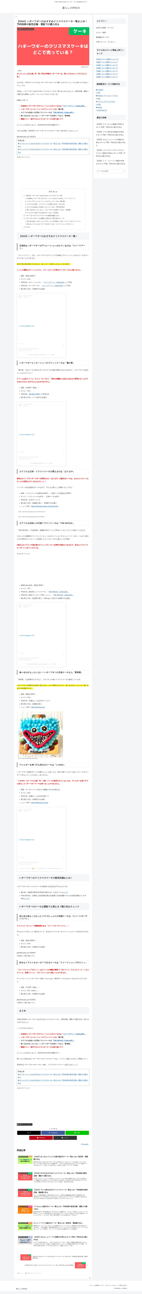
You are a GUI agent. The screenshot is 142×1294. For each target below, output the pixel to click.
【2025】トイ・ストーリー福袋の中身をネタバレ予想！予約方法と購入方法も (110, 162)
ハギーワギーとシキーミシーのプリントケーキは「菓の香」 (46, 201)
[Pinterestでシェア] (41, 1139)
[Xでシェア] (29, 1134)
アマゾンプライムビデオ (106, 101)
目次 (50, 191)
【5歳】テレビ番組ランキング (107, 77)
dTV (98, 93)
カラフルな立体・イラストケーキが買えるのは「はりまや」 (46, 204)
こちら (65, 893)
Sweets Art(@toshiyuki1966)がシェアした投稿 (41, 355)
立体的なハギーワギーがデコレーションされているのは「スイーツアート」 (51, 198)
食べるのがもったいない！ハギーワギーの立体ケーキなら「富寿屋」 (49, 210)
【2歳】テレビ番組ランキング (107, 68)
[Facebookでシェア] (53, 1134)
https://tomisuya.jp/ (38, 708)
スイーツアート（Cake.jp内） (74, 106)
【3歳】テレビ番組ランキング (107, 71)
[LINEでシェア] (77, 1134)
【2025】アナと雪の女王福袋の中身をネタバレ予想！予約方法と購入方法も (110, 133)
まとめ (27, 228)
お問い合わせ (122, 1288)
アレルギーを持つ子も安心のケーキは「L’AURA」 (43, 213)
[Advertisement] (53, 174)
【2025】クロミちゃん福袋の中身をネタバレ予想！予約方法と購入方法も (110, 125)
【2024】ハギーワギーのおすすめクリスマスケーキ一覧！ (44, 195)
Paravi (99, 107)
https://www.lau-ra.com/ (39, 804)
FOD (99, 104)
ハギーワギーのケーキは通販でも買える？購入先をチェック (44, 219)
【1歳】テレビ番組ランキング (107, 65)
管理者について (97, 1288)
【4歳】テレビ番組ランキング (107, 74)
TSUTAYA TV (102, 110)
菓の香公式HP (34, 395)
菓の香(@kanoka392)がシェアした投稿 (41, 464)
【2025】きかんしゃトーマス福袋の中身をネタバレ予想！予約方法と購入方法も (110, 142)
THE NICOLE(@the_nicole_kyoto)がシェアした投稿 (41, 665)
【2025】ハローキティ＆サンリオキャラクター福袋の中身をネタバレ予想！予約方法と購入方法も (110, 153)
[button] (65, 1139)
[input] (111, 171)
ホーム (89, 1288)
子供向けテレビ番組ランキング (107, 59)
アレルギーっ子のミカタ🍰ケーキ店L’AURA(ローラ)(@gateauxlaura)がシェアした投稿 (43, 869)
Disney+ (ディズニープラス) (107, 96)
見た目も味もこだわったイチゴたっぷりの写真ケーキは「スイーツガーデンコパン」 (54, 222)
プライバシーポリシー (110, 1288)
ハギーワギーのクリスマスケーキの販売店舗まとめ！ (42, 216)
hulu (98, 99)
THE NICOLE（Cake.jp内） (63, 112)
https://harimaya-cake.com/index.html (44, 507)
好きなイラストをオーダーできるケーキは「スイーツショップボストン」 (51, 225)
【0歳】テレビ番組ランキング (107, 62)
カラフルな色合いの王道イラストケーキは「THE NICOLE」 (46, 207)
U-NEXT (100, 90)
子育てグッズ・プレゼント (24, 1125)
